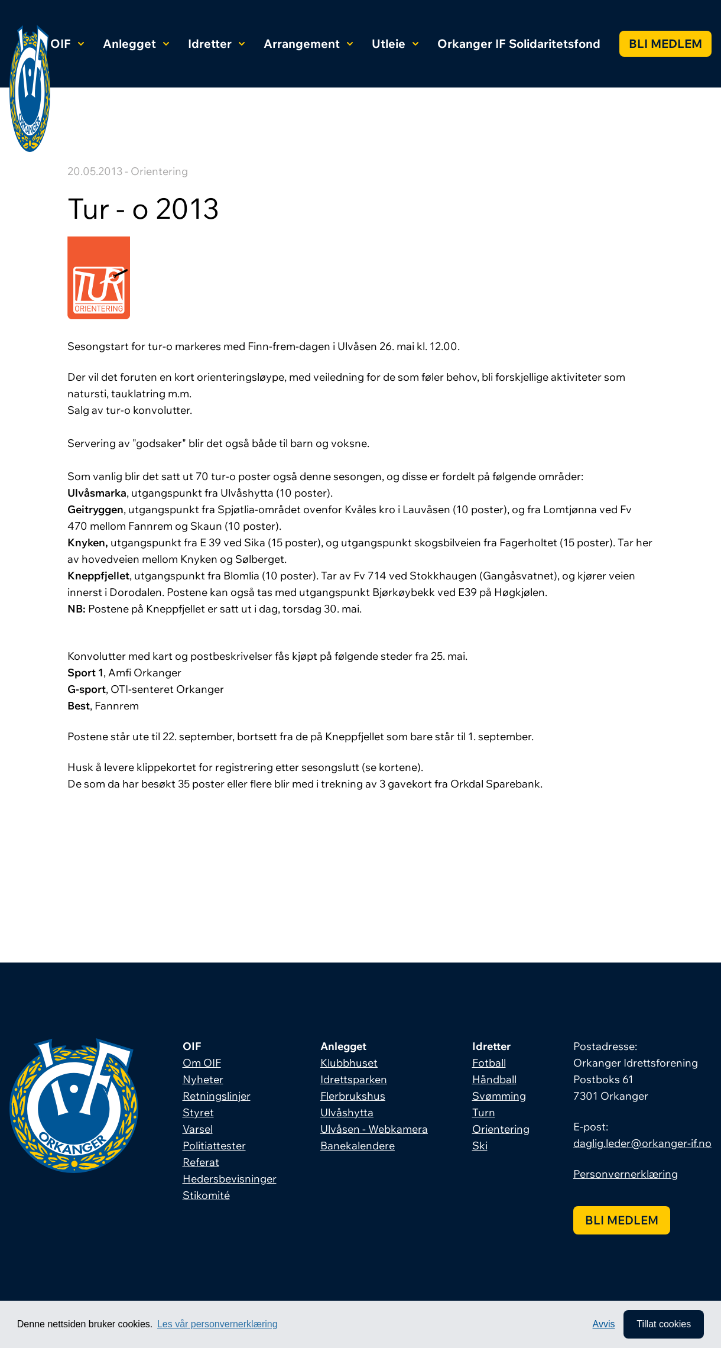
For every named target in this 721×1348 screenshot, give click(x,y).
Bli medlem (665, 43)
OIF (67, 43)
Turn (483, 1112)
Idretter (216, 43)
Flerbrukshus (352, 1096)
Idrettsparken (353, 1079)
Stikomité (206, 1195)
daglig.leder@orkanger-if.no (642, 1143)
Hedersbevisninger (230, 1178)
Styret (198, 1112)
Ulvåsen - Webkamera (374, 1129)
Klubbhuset (349, 1063)
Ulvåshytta (347, 1112)
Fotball (489, 1063)
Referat (201, 1162)
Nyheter (203, 1079)
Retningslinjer (217, 1096)
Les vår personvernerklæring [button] (217, 1324)
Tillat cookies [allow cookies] (663, 1324)
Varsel (198, 1129)
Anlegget (136, 43)
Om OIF (202, 1063)
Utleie (395, 43)
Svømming (499, 1096)
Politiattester (214, 1145)
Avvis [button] (604, 1324)
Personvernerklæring (625, 1174)
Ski (480, 1145)
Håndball (494, 1079)
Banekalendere (357, 1145)
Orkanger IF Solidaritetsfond (518, 43)
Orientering (501, 1129)
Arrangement (308, 43)
